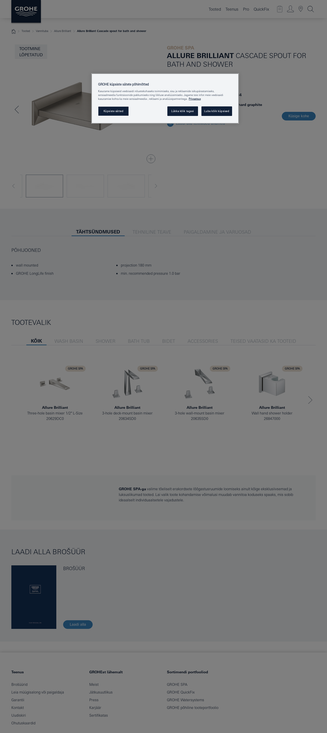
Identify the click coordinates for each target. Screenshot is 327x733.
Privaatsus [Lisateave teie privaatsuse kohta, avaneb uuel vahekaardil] (195, 98)
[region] (165, 98)
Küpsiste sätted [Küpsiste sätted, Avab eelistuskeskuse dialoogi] (114, 111)
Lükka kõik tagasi (182, 111)
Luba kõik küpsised (216, 111)
